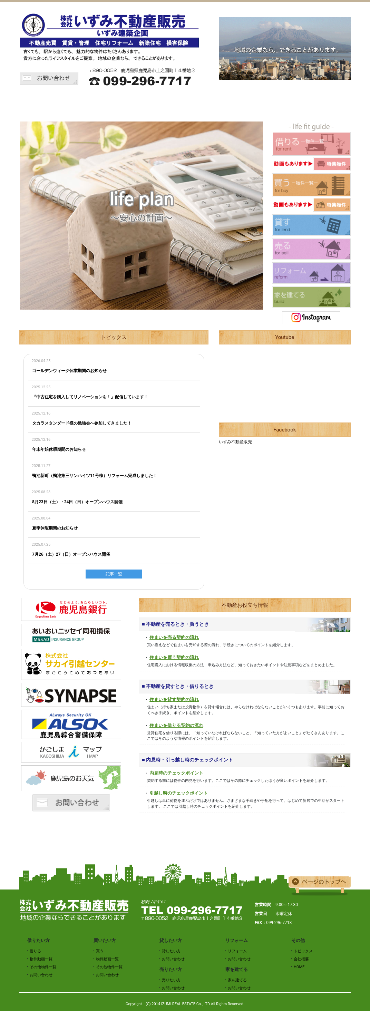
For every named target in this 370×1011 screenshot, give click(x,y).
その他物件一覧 (43, 967)
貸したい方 (205, 104)
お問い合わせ (41, 975)
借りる (35, 951)
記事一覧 (114, 574)
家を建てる (237, 980)
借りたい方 (123, 104)
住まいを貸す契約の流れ (174, 699)
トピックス (81, 104)
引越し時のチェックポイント (178, 793)
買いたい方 (164, 104)
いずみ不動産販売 (235, 441)
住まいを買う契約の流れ (174, 657)
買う (100, 951)
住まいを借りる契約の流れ (176, 725)
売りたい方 (247, 104)
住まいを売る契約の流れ (174, 637)
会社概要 (330, 104)
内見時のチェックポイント (176, 773)
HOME (40, 104)
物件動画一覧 (41, 959)
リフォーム (288, 104)
